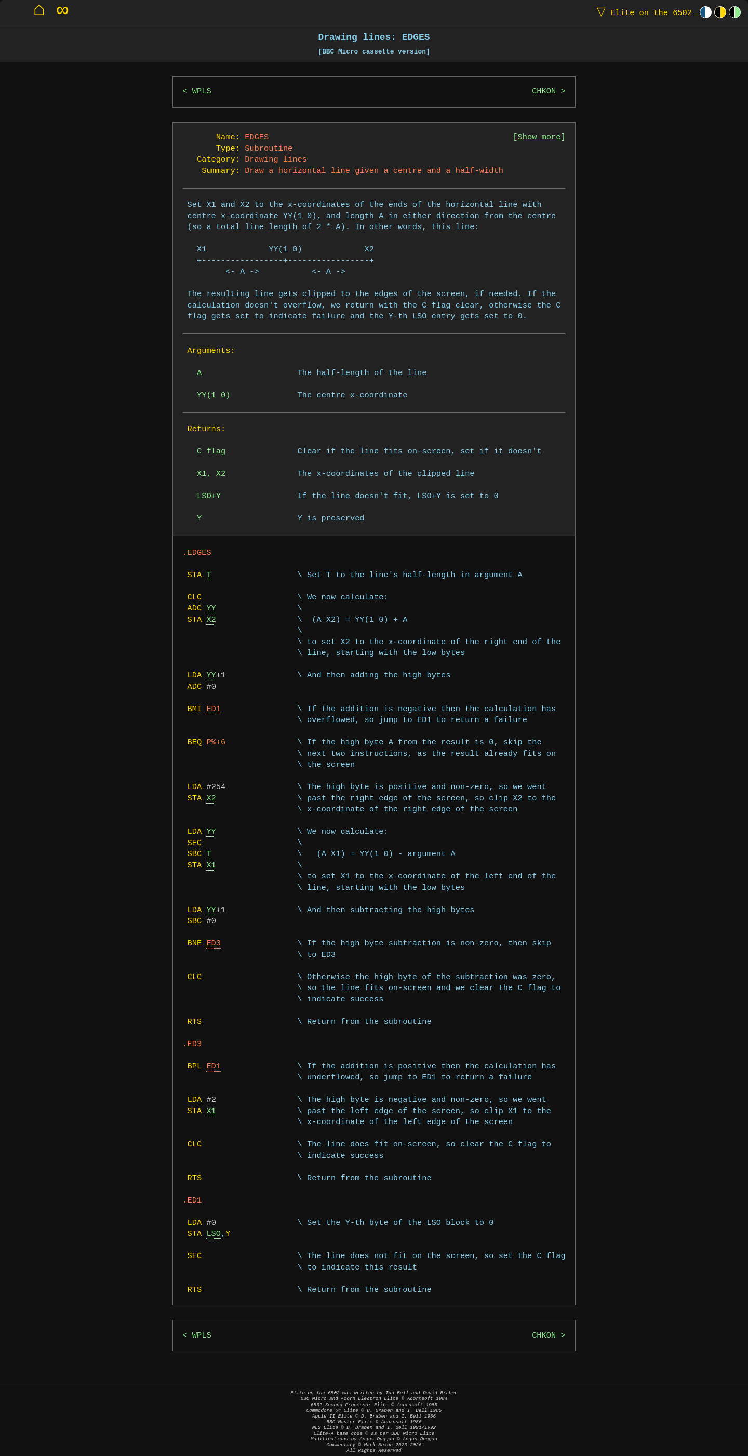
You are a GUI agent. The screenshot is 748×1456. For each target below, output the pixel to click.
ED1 (213, 709)
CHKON (544, 91)
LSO (213, 1233)
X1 (211, 865)
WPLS (201, 91)
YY (211, 608)
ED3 (213, 943)
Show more (539, 137)
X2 (211, 620)
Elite (642, 12)
